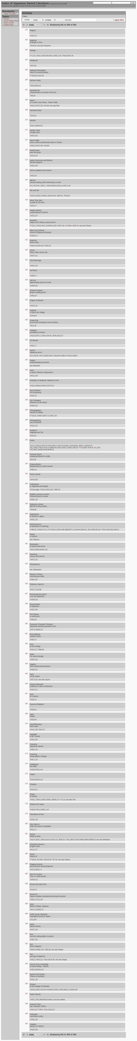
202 (26, 40)
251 (26, 534)
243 (26, 454)
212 (26, 140)
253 (26, 554)
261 (26, 634)
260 (26, 624)
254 (26, 564)
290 (26, 924)
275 (26, 774)
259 (26, 614)
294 (26, 964)
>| (47, 25)
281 (26, 834)
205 (26, 70)
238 (26, 400)
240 (26, 420)
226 (26, 280)
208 (26, 100)
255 (26, 574)
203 (26, 50)
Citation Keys (8, 25)
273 (26, 754)
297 (26, 994)
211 (26, 130)
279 (26, 814)
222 (26, 240)
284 (26, 864)
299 (26, 1014)
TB (31, 46)
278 (26, 804)
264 (26, 664)
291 (26, 934)
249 (26, 514)
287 (26, 894)
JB (41, 186)
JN (31, 36)
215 (26, 170)
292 (26, 944)
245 (26, 474)
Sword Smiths (9, 23)
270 (26, 724)
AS (44, 106)
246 (26, 484)
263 (26, 654)
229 (26, 310)
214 (26, 160)
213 (26, 150)
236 (26, 380)
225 (26, 270)
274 (26, 764)
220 (26, 220)
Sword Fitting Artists (11, 21)
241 (26, 430)
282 (26, 844)
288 (26, 904)
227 (26, 290)
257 (26, 594)
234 (26, 360)
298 (26, 1004)
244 (26, 464)
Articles (6, 19)
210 (26, 120)
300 (26, 1024)
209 (26, 110)
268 (26, 704)
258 (26, 604)
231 (26, 330)
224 (26, 260)
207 (26, 90)
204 (26, 60)
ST (66, 226)
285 (26, 874)
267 (26, 694)
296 (26, 984)
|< (24, 25)
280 (26, 824)
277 (26, 794)
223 (26, 250)
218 (26, 200)
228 (26, 300)
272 (26, 744)
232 (26, 340)
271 (26, 734)
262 (26, 644)
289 (26, 914)
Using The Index (10, 14)
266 (26, 684)
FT (31, 56)
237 (26, 390)
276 (26, 784)
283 (26, 854)
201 (26, 30)
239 (26, 410)
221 (26, 230)
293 (26, 954)
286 (26, 884)
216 (26, 180)
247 (26, 494)
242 (26, 440)
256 (26, 584)
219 (26, 210)
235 (26, 370)
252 (26, 544)
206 (26, 80)
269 (26, 714)
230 (26, 320)
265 (26, 674)
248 (26, 504)
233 (26, 350)
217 (26, 190)
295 (26, 974)
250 (26, 524)
